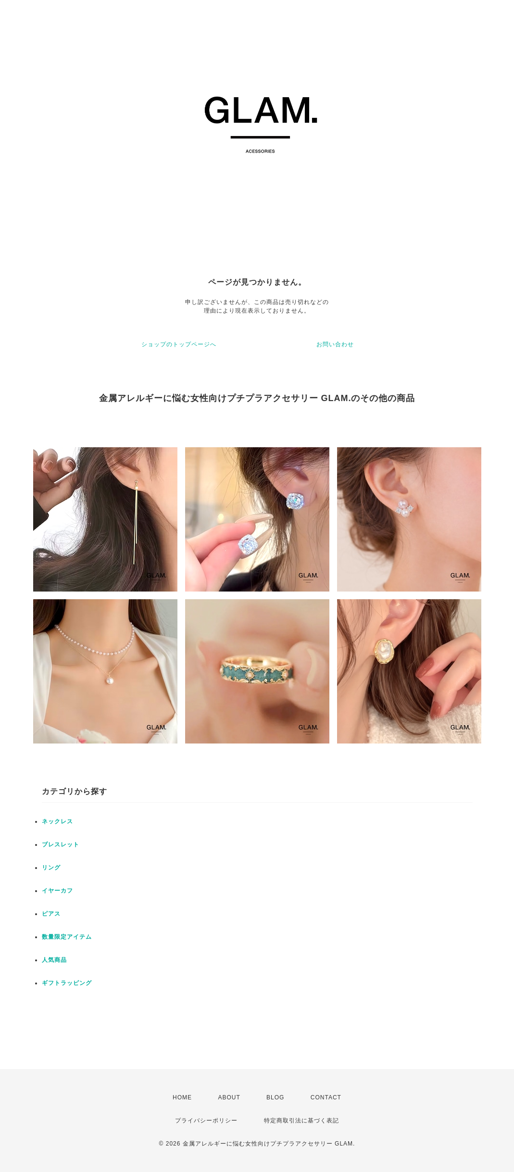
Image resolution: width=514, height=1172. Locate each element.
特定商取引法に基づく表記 (301, 1120)
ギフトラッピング (67, 983)
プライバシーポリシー (206, 1120)
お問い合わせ (335, 344)
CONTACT (326, 1097)
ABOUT (229, 1097)
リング (51, 867)
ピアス (51, 913)
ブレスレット (60, 844)
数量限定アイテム (67, 936)
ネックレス (57, 821)
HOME (182, 1097)
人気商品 (54, 960)
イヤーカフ (57, 890)
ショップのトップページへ (178, 344)
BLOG (275, 1097)
